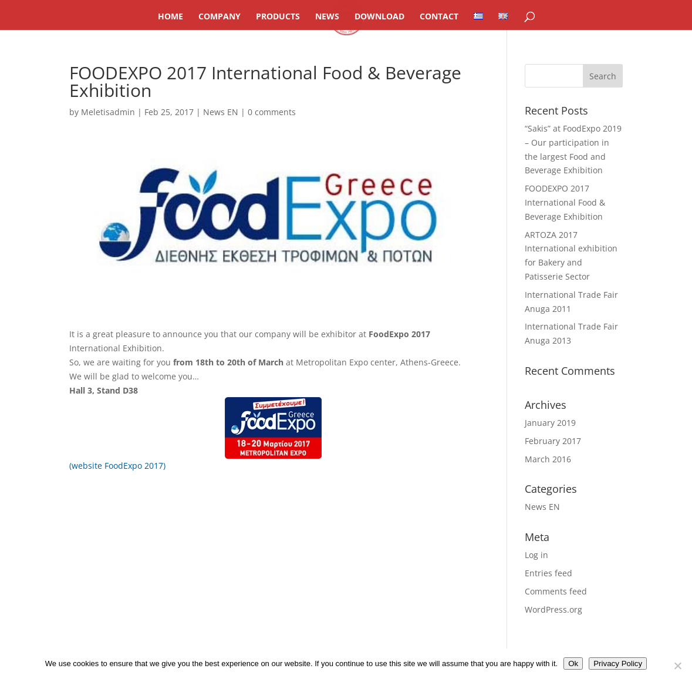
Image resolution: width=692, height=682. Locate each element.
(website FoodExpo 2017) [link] (117, 465)
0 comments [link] (272, 111)
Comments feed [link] (556, 591)
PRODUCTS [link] (278, 17)
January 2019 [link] (550, 422)
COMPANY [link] (219, 17)
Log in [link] (536, 554)
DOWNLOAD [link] (379, 17)
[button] (603, 76)
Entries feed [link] (548, 573)
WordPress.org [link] (553, 609)
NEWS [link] (327, 17)
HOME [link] (170, 17)
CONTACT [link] (439, 17)
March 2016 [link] (548, 459)
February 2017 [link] (553, 440)
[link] (478, 21)
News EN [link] (220, 111)
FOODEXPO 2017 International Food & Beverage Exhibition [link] (565, 202)
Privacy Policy (617, 663)
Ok (573, 663)
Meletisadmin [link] (108, 111)
